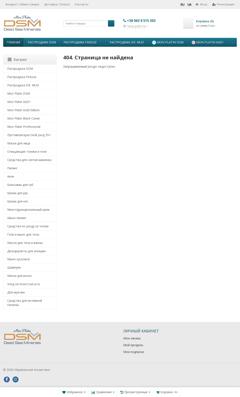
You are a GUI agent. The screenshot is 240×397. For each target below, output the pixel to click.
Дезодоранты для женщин (26, 251)
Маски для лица (18, 143)
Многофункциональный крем (28, 210)
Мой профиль (133, 345)
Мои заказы (132, 338)
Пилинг (12, 168)
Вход (201, 4)
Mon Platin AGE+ (207, 42)
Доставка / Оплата (57, 4)
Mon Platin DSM (167, 42)
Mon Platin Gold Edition (23, 110)
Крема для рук (17, 193)
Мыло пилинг (16, 218)
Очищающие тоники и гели (27, 151)
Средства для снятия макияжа (29, 160)
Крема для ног (17, 201)
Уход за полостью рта (23, 284)
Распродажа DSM (42, 42)
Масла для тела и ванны (25, 243)
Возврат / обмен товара (22, 4)
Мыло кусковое (18, 259)
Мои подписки (133, 352)
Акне (10, 176)
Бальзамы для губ (20, 185)
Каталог (17, 59)
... (232, 42)
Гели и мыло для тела (23, 234)
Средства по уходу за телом (27, 226)
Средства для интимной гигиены (24, 303)
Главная (13, 42)
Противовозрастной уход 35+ (29, 135)
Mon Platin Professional (23, 127)
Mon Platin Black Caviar (23, 118)
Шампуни (14, 267)
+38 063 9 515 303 (141, 20)
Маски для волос (19, 276)
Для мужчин (16, 292)
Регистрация (223, 4)
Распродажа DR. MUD (124, 42)
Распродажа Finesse (80, 42)
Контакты (81, 4)
